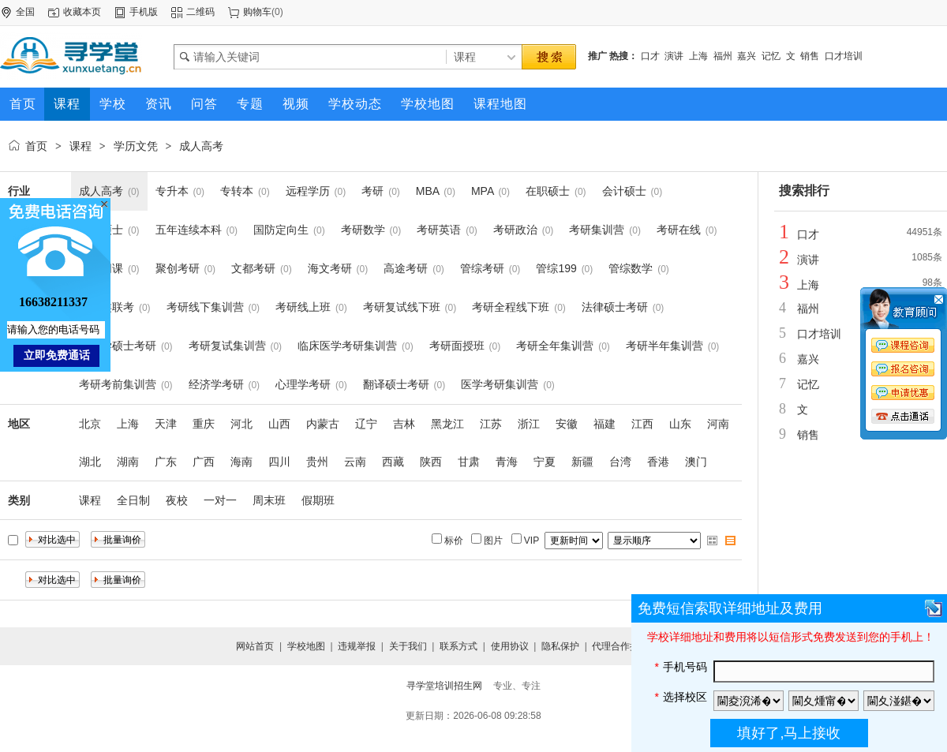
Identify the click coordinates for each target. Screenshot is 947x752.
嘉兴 (746, 56)
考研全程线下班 (510, 307)
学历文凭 (136, 146)
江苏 (491, 423)
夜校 (177, 500)
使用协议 (510, 646)
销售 (809, 56)
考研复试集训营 (227, 345)
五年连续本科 (188, 229)
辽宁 (366, 423)
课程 (80, 146)
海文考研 (330, 268)
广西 (204, 461)
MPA (482, 191)
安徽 (567, 423)
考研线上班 (303, 307)
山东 (680, 423)
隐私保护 (560, 646)
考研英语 (439, 229)
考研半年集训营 (664, 345)
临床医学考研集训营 (347, 345)
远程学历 (308, 191)
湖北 (90, 461)
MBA (428, 191)
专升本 (172, 191)
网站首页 (255, 646)
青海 (507, 461)
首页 (36, 146)
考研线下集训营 (205, 307)
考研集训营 (596, 229)
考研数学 (363, 229)
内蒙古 (322, 423)
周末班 (269, 500)
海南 (241, 461)
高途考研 (406, 268)
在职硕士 (548, 191)
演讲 (673, 56)
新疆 (582, 461)
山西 (279, 423)
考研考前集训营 (117, 384)
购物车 (257, 11)
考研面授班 (457, 345)
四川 (279, 461)
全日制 (133, 500)
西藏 (393, 461)
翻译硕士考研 (396, 384)
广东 (166, 461)
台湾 (620, 461)
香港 (658, 461)
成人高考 (201, 146)
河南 (718, 423)
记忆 (771, 56)
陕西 (431, 461)
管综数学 (630, 268)
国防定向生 (281, 229)
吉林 (404, 423)
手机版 (143, 11)
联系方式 (458, 646)
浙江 (529, 423)
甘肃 (469, 461)
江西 (642, 423)
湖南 (128, 461)
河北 (241, 423)
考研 (372, 191)
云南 (355, 461)
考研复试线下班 (401, 307)
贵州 (317, 461)
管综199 (556, 268)
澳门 (696, 461)
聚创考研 (177, 268)
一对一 (220, 500)
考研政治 (515, 229)
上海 (698, 56)
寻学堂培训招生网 (444, 685)
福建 (604, 423)
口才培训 (844, 56)
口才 (650, 56)
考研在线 (679, 229)
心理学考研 (303, 384)
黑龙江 (447, 423)
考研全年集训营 (554, 345)
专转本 (236, 191)
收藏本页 (82, 11)
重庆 (204, 423)
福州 (722, 56)
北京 (90, 423)
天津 (166, 423)
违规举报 (357, 646)
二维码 (200, 11)
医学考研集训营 (499, 384)
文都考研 (253, 268)
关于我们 (408, 646)
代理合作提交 (620, 646)
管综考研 (482, 268)
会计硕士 (624, 191)
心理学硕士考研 (117, 345)
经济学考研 (216, 384)
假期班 (318, 500)
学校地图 (306, 646)
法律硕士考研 (615, 307)
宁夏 (544, 461)
